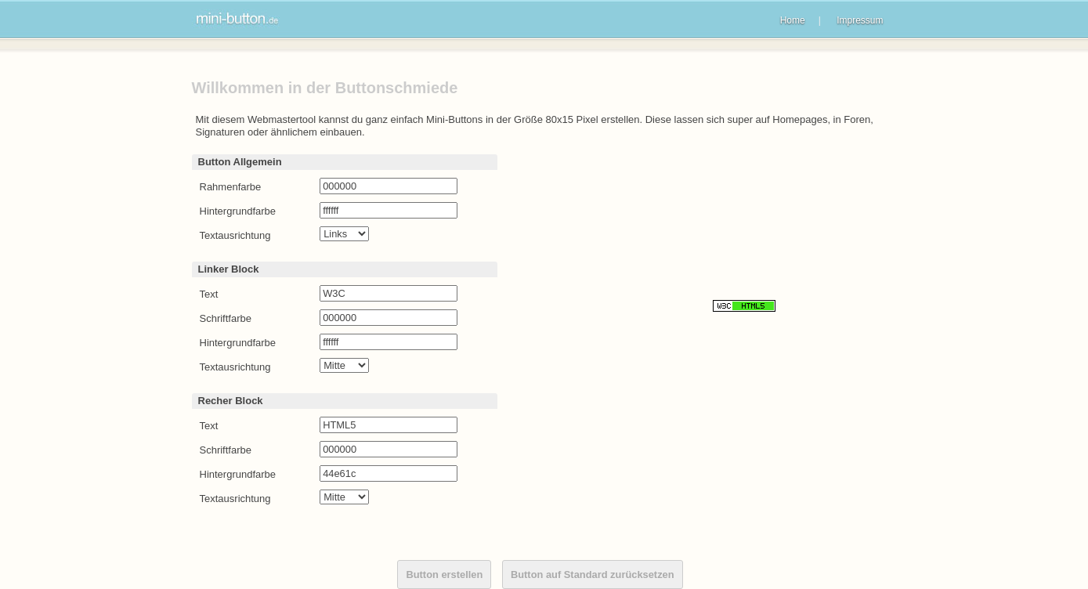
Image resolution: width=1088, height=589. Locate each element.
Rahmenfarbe (231, 187)
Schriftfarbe (225, 318)
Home (792, 20)
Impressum (860, 20)
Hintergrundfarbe (238, 211)
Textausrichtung (235, 235)
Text (209, 294)
